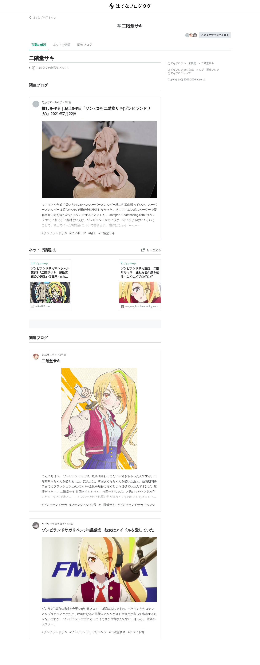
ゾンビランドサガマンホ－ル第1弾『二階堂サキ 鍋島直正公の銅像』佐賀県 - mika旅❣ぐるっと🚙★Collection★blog (50, 273)
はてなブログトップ (179, 73)
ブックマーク (39, 263)
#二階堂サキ (106, 233)
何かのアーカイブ (52, 102)
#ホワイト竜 (136, 632)
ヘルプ (200, 69)
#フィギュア (78, 233)
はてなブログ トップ (42, 17)
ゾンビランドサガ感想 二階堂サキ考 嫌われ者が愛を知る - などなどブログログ (140, 272)
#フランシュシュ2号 (83, 504)
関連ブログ (84, 44)
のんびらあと (49, 354)
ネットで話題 (62, 44)
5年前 (67, 102)
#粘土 (92, 233)
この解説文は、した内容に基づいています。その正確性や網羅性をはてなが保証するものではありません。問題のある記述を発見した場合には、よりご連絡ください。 (49, 68)
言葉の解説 (38, 44)
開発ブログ (212, 69)
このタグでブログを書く (215, 35)
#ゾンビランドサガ (54, 233)
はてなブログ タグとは (181, 69)
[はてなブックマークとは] (54, 250)
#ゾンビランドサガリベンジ (136, 504)
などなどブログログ (53, 523)
